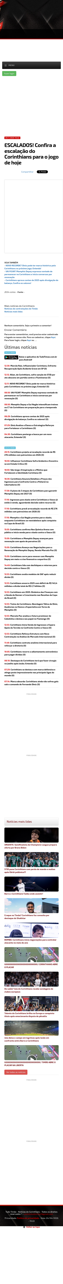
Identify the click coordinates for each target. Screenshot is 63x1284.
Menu (11, 65)
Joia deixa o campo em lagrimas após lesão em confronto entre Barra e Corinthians (31, 1031)
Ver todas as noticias (15, 1072)
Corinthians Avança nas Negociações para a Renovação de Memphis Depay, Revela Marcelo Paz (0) (30, 548)
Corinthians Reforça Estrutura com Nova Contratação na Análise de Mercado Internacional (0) (29, 635)
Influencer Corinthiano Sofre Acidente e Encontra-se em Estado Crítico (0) (31, 462)
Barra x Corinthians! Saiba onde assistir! (31, 886)
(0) (29, 385)
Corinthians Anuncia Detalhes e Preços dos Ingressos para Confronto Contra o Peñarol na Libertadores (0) (28, 482)
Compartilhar (27, 171)
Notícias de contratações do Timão (21, 308)
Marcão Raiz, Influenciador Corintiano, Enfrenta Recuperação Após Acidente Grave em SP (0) (30, 367)
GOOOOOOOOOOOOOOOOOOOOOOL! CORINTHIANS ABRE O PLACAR (31, 957)
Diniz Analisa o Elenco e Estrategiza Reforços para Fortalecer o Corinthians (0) (29, 426)
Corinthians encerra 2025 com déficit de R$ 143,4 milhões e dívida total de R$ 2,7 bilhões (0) (30, 584)
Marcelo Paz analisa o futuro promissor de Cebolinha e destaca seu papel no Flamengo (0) (27, 617)
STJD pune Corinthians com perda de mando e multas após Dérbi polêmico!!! (31, 862)
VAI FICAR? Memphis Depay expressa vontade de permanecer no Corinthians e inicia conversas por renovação (28, 274)
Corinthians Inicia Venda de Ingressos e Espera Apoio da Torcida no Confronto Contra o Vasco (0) (29, 626)
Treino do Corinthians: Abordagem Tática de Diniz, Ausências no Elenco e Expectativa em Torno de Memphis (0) (31, 607)
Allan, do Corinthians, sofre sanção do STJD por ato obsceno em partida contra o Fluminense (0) (29, 376)
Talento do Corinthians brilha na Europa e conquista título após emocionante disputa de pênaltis (31, 1006)
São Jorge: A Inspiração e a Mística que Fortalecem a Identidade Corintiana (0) (25, 471)
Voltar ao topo (31, 1227)
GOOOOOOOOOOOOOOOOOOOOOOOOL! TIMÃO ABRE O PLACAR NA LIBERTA (31, 1055)
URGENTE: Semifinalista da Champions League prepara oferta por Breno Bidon (31, 838)
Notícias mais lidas (13, 311)
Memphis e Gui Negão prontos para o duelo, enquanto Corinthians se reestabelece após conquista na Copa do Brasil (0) (30, 520)
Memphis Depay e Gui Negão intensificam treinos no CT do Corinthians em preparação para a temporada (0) (31, 407)
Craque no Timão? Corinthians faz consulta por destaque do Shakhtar (31, 908)
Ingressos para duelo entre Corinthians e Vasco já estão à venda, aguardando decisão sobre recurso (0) (31, 501)
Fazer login (9, 73)
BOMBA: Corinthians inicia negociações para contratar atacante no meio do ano (31, 933)
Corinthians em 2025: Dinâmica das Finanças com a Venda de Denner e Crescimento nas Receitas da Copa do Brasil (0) (31, 595)
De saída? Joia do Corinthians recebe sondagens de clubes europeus (31, 982)
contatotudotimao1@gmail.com (38, 1214)
